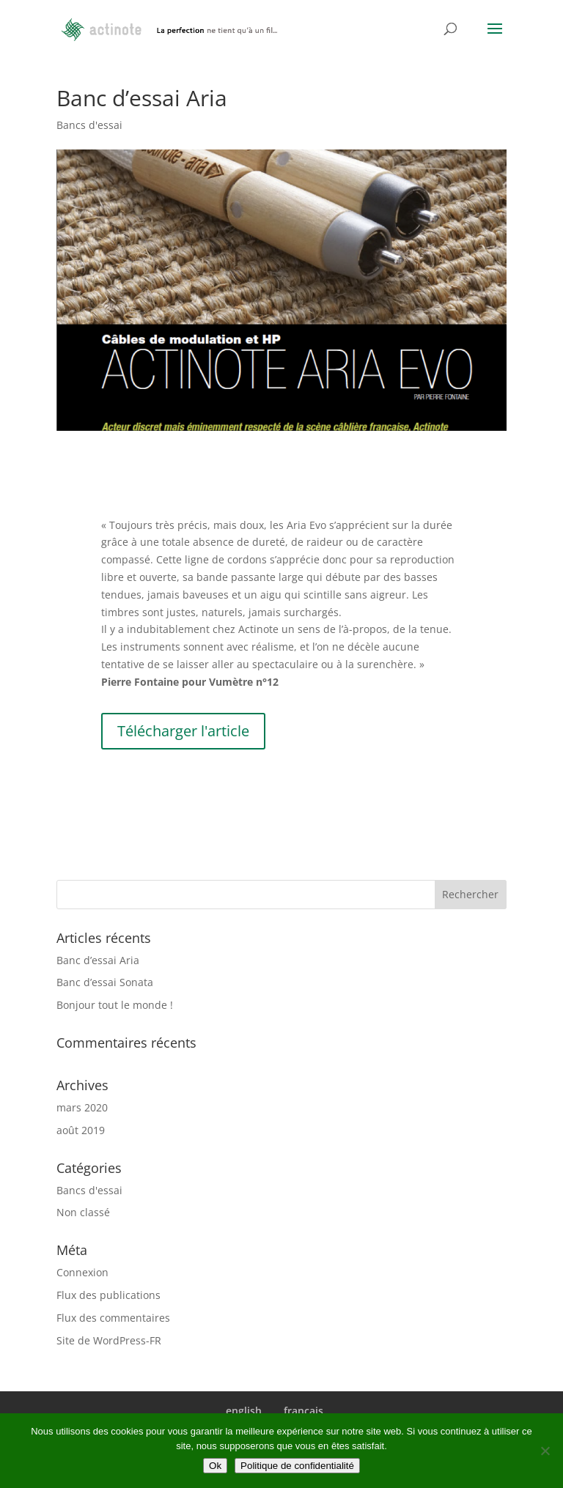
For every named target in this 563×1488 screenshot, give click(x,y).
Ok (215, 1465)
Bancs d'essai (89, 125)
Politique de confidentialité (297, 1465)
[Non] (544, 1450)
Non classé (83, 1212)
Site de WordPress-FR (108, 1340)
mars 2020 (82, 1107)
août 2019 (80, 1130)
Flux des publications (108, 1295)
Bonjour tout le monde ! (114, 1005)
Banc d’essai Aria (97, 960)
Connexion (82, 1272)
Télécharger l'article (183, 731)
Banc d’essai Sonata (104, 982)
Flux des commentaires (113, 1318)
